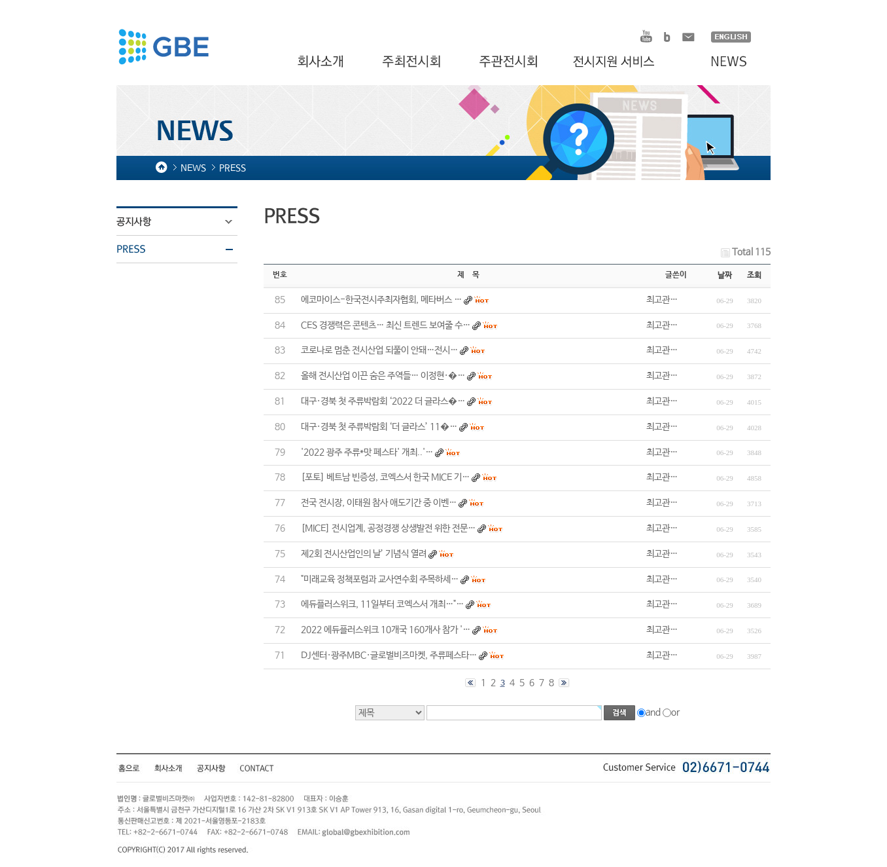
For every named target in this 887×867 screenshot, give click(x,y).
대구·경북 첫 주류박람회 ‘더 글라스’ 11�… (379, 427)
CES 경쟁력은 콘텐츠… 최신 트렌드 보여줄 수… (385, 325)
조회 (754, 275)
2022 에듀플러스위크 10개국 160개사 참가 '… (385, 630)
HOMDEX (163, 48)
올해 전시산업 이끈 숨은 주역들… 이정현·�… (383, 376)
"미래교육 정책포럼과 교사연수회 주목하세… (380, 579)
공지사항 (185, 222)
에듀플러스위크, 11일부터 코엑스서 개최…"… (382, 604)
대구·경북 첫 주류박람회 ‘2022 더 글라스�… (383, 401)
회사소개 (322, 62)
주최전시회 (412, 62)
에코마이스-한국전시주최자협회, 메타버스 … (381, 300)
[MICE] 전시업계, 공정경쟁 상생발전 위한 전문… (388, 528)
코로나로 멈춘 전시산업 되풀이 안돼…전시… (379, 350)
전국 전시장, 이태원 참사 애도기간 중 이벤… (379, 503)
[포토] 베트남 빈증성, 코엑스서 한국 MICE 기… (385, 477)
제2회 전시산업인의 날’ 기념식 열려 (363, 554)
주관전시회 (510, 62)
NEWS (722, 62)
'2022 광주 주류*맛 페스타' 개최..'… (367, 452)
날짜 (725, 275)
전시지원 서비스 (621, 62)
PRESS (185, 249)
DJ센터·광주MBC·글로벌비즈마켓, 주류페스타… (389, 655)
